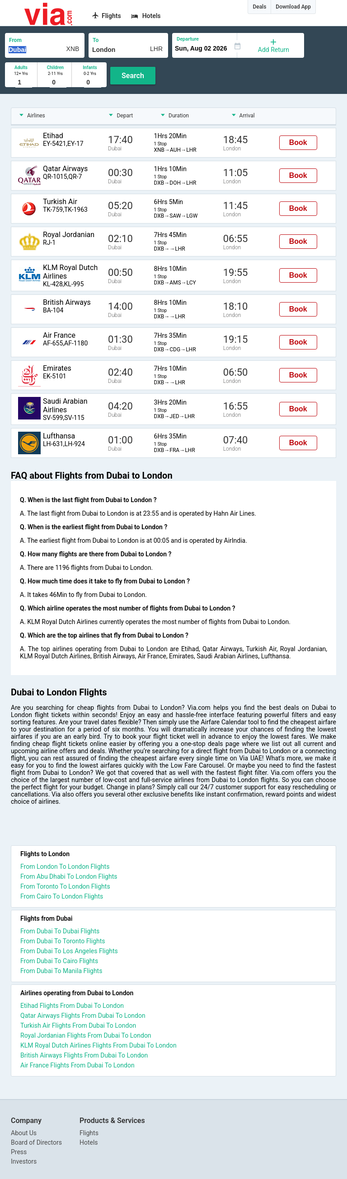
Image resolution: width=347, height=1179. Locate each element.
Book (298, 142)
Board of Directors (36, 1142)
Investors (24, 1161)
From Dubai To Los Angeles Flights (69, 951)
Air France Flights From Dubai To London (77, 1065)
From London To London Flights (64, 866)
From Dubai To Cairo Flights (59, 961)
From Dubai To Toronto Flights (62, 941)
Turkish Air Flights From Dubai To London (78, 1025)
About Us (24, 1133)
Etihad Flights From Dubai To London (72, 1005)
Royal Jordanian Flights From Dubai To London (85, 1035)
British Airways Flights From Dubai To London (84, 1055)
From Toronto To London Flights (65, 886)
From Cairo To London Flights (61, 896)
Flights (89, 1133)
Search (133, 75)
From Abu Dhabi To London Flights (68, 876)
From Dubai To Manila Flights (61, 970)
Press (19, 1152)
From (15, 40)
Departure (188, 39)
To (95, 40)
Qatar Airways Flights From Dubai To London (82, 1015)
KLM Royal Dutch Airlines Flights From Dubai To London (98, 1045)
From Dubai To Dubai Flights (59, 931)
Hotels (89, 1142)
